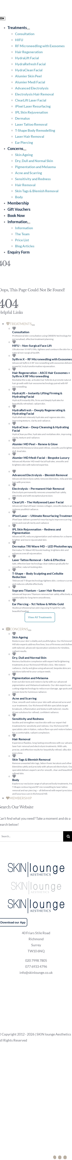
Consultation (20, 332)
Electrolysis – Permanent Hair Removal (38, 488)
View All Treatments (40, 617)
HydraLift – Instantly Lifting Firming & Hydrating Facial (37, 394)
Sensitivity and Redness (28, 718)
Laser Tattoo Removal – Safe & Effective (38, 560)
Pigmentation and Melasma (30, 678)
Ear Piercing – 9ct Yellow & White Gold (38, 604)
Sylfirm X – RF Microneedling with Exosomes (42, 359)
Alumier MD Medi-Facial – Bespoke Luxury (41, 457)
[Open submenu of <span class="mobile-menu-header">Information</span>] (28, 223)
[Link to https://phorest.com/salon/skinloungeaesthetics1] (62, 1157)
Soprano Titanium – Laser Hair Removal (38, 590)
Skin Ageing (20, 637)
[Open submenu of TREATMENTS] (33, 325)
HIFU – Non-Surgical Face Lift (32, 345)
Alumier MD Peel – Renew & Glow (35, 444)
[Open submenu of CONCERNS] (29, 630)
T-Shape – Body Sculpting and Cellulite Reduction (37, 575)
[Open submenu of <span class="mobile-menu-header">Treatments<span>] (28, 29)
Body (15, 780)
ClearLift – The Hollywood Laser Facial (38, 502)
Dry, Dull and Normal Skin (29, 657)
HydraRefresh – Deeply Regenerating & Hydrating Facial (38, 411)
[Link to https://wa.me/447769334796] (67, 1157)
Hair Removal (21, 739)
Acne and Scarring (24, 698)
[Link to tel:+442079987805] (56, 1157)
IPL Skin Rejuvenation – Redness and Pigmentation (36, 530)
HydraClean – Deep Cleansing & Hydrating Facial (40, 428)
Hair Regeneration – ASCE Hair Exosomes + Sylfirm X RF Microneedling (41, 374)
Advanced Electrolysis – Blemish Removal (39, 475)
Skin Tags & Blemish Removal (31, 759)
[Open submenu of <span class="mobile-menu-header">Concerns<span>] (24, 150)
